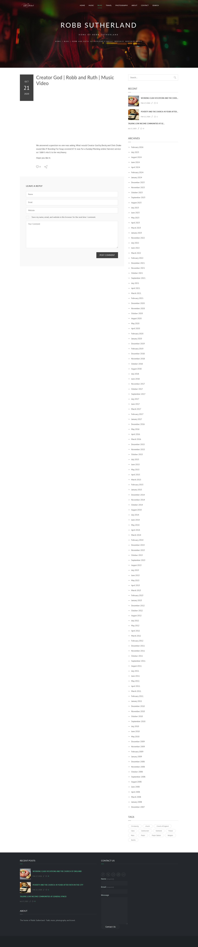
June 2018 (135, 379)
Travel (109, 5)
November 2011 (138, 651)
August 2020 (136, 318)
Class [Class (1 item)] (132, 831)
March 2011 (136, 691)
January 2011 (136, 701)
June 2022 (135, 248)
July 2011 (135, 671)
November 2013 (138, 550)
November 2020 (138, 308)
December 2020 (138, 303)
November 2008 (138, 767)
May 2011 (135, 681)
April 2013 (135, 585)
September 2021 (138, 278)
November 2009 (138, 746)
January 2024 (136, 177)
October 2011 (137, 656)
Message (105, 895)
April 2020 (135, 328)
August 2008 (136, 782)
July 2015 (135, 459)
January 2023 (136, 233)
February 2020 (137, 333)
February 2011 (137, 696)
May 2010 (135, 736)
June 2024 (135, 162)
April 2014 (135, 530)
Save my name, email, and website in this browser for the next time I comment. (64, 217)
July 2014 (135, 515)
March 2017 (136, 409)
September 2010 (138, 721)
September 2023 (138, 197)
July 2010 (135, 726)
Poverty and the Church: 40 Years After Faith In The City (159, 112)
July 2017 (135, 399)
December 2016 (138, 424)
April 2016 (135, 434)
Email (107, 887)
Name (107, 879)
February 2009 (137, 751)
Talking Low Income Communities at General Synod (146, 124)
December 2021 (138, 263)
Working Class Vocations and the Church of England (159, 98)
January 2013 (136, 600)
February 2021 (137, 298)
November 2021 (138, 268)
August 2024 (136, 157)
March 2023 (136, 228)
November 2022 (138, 238)
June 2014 (135, 520)
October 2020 (137, 313)
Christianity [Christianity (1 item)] (135, 826)
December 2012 (138, 605)
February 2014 (137, 540)
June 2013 (135, 575)
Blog (100, 5)
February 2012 (137, 641)
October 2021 (137, 273)
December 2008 (138, 761)
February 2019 (137, 348)
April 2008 (135, 792)
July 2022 (135, 243)
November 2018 (138, 358)
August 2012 (136, 615)
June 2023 (135, 212)
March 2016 (136, 439)
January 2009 (136, 756)
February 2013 (137, 595)
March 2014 (136, 535)
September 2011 (138, 661)
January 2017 (136, 419)
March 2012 (136, 636)
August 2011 (136, 666)
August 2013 (136, 565)
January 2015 (136, 489)
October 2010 (137, 716)
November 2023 (138, 187)
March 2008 (136, 797)
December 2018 (138, 353)
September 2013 (138, 560)
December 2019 (138, 343)
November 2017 (138, 384)
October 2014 (137, 505)
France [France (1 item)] (170, 831)
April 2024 (135, 167)
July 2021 (135, 283)
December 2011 (138, 646)
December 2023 (138, 182)
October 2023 (137, 192)
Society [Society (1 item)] (133, 840)
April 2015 (135, 474)
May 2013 (135, 580)
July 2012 (135, 620)
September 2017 (138, 394)
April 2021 (135, 288)
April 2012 (135, 631)
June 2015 (135, 464)
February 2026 (137, 147)
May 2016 (135, 429)
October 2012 (137, 610)
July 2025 (135, 152)
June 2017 (135, 404)
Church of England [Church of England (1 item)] (163, 826)
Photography (121, 5)
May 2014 (135, 525)
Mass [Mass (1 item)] (132, 835)
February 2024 (137, 172)
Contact (145, 5)
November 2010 (138, 711)
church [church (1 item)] (147, 826)
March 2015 (136, 479)
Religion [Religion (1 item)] (170, 835)
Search (155, 5)
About (134, 5)
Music (91, 5)
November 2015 (138, 449)
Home (82, 5)
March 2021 (136, 293)
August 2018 (136, 369)
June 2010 (135, 731)
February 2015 (137, 484)
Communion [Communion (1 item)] (145, 831)
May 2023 (135, 217)
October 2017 (137, 389)
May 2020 (135, 323)
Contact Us (110, 926)
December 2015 (138, 444)
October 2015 (137, 454)
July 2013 (135, 570)
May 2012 (135, 625)
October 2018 (137, 364)
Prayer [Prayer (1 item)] (143, 835)
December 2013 (138, 545)
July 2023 (135, 207)
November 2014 (138, 500)
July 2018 (135, 374)
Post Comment (107, 255)
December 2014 (138, 495)
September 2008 (138, 777)
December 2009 (138, 741)
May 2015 (135, 469)
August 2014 (136, 510)
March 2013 (136, 590)
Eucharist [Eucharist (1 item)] (159, 831)
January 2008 (136, 802)
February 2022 (137, 258)
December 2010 (138, 706)
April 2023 (135, 222)
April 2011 (135, 686)
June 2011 (135, 676)
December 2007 (138, 807)
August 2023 (136, 202)
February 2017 (137, 414)
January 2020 (136, 338)
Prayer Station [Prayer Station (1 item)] (156, 835)
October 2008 (137, 772)
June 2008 (135, 787)
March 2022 (136, 253)
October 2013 (137, 555)
